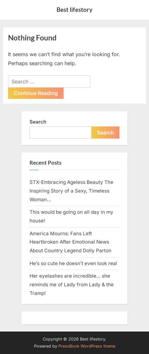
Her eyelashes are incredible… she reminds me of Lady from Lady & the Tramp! (72, 284)
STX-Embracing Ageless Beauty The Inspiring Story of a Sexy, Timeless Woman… (71, 190)
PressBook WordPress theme (86, 346)
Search (38, 122)
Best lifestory (74, 9)
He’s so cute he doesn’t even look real (73, 263)
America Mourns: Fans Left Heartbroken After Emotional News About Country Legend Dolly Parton (70, 242)
